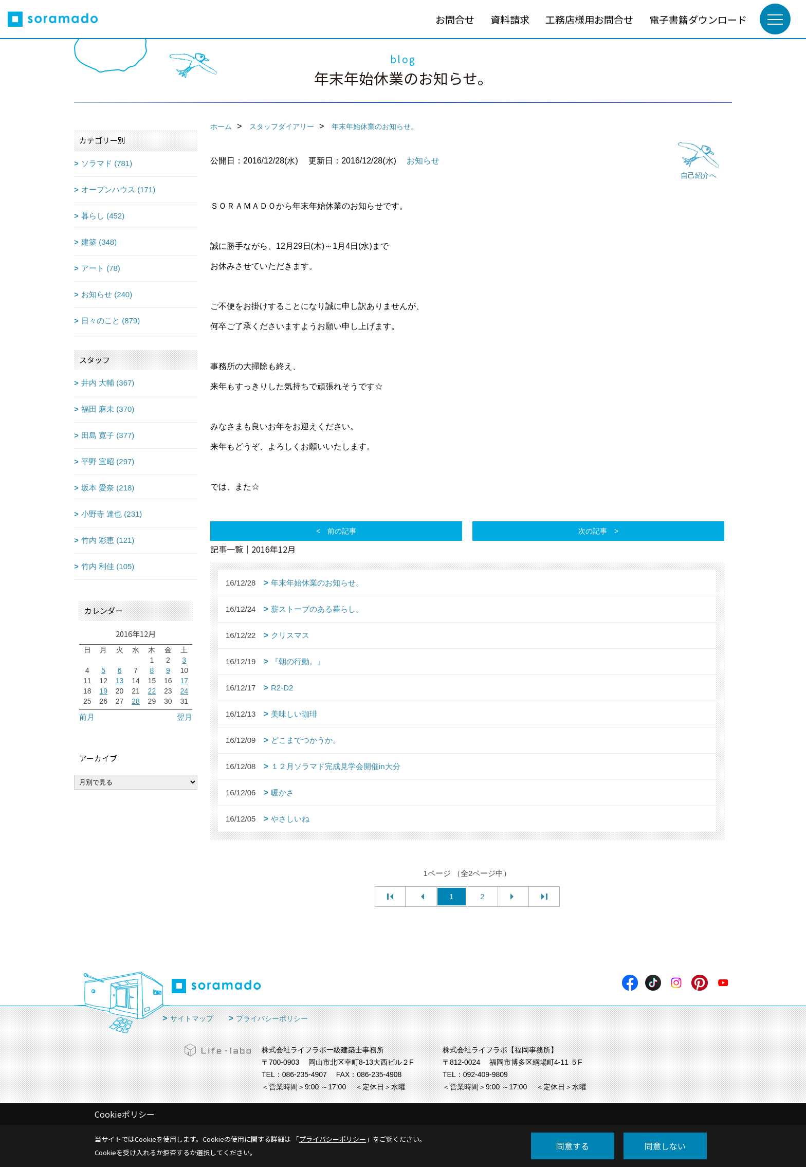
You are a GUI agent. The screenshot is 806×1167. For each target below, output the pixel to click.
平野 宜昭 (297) (107, 461)
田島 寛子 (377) (107, 435)
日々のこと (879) (110, 320)
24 (184, 691)
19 (103, 691)
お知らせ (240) (106, 294)
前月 (87, 717)
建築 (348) (99, 242)
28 (136, 701)
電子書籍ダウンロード (698, 19)
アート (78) (100, 268)
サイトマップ (191, 1018)
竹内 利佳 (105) (107, 566)
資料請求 (509, 19)
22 (152, 691)
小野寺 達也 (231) (111, 513)
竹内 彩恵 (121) (107, 540)
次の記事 (592, 531)
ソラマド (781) (106, 163)
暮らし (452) (102, 215)
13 (120, 681)
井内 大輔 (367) (107, 382)
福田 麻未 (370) (107, 409)
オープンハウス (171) (118, 189)
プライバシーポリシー (272, 1018)
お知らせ (423, 160)
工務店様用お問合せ (589, 19)
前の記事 (341, 531)
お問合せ (454, 19)
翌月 (184, 717)
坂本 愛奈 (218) (107, 487)
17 (184, 681)
